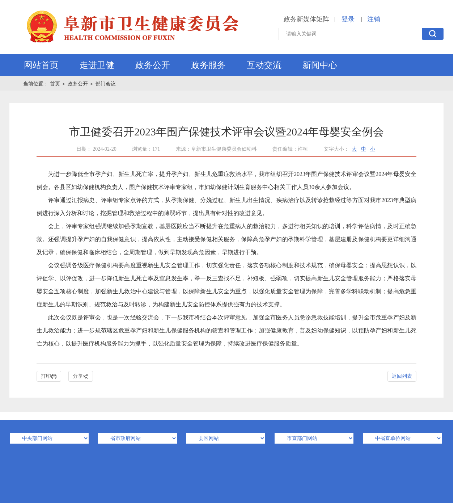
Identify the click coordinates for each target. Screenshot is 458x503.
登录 (348, 19)
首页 (56, 84)
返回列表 (402, 376)
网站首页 (41, 65)
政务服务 (208, 65)
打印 (49, 376)
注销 (373, 19)
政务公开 (152, 65)
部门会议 (106, 84)
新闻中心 (319, 65)
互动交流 (264, 65)
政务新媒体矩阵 (306, 19)
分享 (81, 376)
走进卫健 (97, 65)
